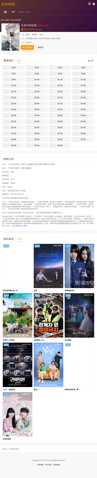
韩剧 (7, 20)
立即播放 (27, 47)
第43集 (60, 127)
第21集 (13, 98)
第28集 (83, 104)
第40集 (83, 121)
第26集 (36, 104)
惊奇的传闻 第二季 (72, 390)
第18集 (36, 92)
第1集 (14, 68)
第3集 (60, 68)
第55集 (60, 145)
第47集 (60, 134)
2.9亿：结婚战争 (9, 390)
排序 (91, 61)
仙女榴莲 (68, 340)
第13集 (13, 86)
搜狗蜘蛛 (56, 465)
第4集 (83, 68)
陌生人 (36, 390)
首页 (2, 20)
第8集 (83, 74)
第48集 (83, 134)
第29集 (13, 109)
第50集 (36, 139)
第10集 (36, 79)
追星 (35, 291)
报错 (40, 47)
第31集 (60, 109)
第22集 (36, 98)
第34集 (36, 115)
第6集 (37, 74)
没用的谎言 (7, 439)
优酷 (18, 61)
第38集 (36, 121)
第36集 (83, 115)
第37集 (13, 121)
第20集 (83, 92)
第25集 (13, 104)
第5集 (14, 74)
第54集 (36, 145)
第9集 (14, 79)
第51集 (60, 139)
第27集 (60, 104)
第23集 (60, 98)
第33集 (13, 115)
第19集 (60, 92)
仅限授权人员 (39, 340)
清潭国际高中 (70, 291)
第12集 (83, 79)
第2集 (37, 68)
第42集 (36, 127)
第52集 (83, 139)
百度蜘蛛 (40, 465)
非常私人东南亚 (9, 340)
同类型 (19, 239)
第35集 (60, 115)
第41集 (13, 127)
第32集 (83, 109)
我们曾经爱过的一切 (10, 291)
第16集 (83, 86)
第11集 (60, 79)
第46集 (36, 134)
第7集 (60, 74)
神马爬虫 (48, 465)
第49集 (13, 139)
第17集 (13, 92)
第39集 (60, 121)
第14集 (36, 86)
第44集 (83, 127)
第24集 (83, 98)
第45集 (13, 134)
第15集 (60, 86)
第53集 (13, 145)
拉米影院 (8, 4)
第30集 (36, 109)
